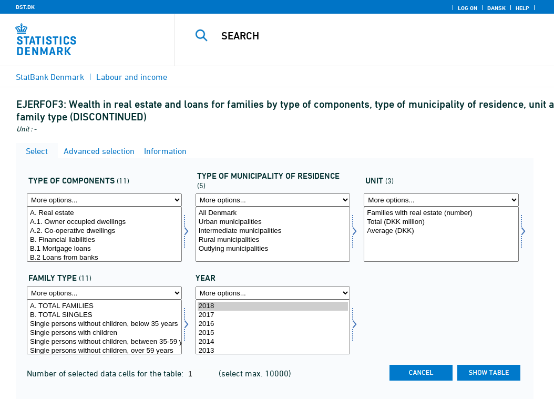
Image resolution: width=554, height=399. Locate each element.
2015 (273, 333)
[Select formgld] (104, 234)
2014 (273, 341)
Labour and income (131, 76)
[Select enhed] (441, 234)
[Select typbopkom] (273, 234)
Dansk (496, 8)
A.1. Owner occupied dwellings (104, 222)
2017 (273, 315)
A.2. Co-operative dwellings (104, 231)
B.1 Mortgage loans (104, 248)
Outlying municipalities (273, 248)
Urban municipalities (273, 222)
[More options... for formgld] (104, 200)
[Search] (367, 35)
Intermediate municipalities (273, 231)
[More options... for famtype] (104, 293)
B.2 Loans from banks (104, 257)
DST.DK (25, 7)
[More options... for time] (273, 293)
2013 (273, 350)
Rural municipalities (273, 240)
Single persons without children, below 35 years (104, 324)
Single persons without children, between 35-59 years (104, 341)
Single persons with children (104, 333)
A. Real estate (104, 213)
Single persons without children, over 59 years (104, 350)
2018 (273, 306)
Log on (467, 8)
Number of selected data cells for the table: (106, 373)
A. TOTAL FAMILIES (104, 306)
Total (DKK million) (441, 222)
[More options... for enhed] (441, 200)
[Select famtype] (104, 327)
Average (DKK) (441, 231)
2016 (273, 324)
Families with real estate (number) (441, 213)
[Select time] (273, 327)
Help (522, 8)
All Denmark (273, 213)
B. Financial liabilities (104, 240)
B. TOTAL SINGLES (104, 315)
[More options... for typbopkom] (273, 200)
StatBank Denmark (50, 76)
